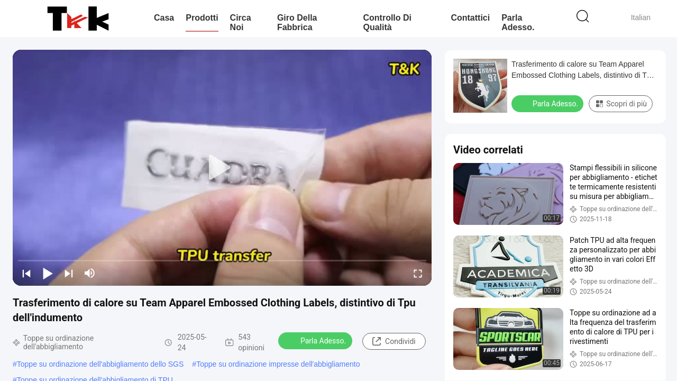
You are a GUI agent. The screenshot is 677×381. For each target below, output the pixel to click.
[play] (222, 168)
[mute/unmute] (89, 273)
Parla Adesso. (517, 22)
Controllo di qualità (387, 22)
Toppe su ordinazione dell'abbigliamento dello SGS (100, 364)
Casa (164, 17)
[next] (68, 273)
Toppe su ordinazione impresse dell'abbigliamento (278, 364)
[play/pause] (47, 273)
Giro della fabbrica (297, 22)
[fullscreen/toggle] (417, 273)
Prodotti (202, 17)
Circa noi (240, 22)
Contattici (470, 17)
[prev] (26, 273)
